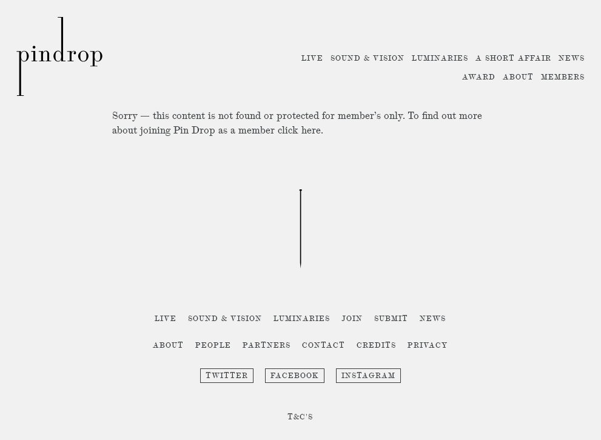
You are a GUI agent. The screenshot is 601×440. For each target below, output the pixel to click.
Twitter (227, 376)
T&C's (300, 417)
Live (312, 58)
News (572, 58)
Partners (266, 345)
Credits (376, 345)
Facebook (294, 376)
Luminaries (440, 58)
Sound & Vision (368, 58)
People (213, 345)
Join (352, 319)
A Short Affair (513, 58)
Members (563, 77)
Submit (391, 319)
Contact (323, 345)
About (518, 77)
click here (299, 131)
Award (478, 77)
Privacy (428, 345)
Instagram (368, 376)
